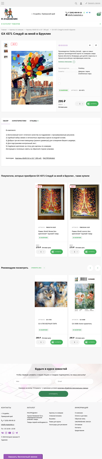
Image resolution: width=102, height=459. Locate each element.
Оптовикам (78, 424)
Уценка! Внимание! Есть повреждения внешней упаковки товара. (35, 417)
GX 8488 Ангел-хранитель (82, 324)
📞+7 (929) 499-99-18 (74, 13)
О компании (79, 413)
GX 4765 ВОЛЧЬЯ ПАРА (47, 324)
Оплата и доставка (81, 416)
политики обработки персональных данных (72, 388)
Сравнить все (38, 267)
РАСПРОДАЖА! (49, 158)
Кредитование (79, 430)
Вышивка (52, 419)
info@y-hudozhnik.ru (75, 15)
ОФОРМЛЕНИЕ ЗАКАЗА (83, 422)
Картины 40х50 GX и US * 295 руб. (37, 30)
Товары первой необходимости (37, 422)
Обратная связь (80, 419)
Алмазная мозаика (55, 416)
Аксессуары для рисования (58, 424)
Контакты (78, 427)
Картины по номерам (16, 30)
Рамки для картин (55, 422)
